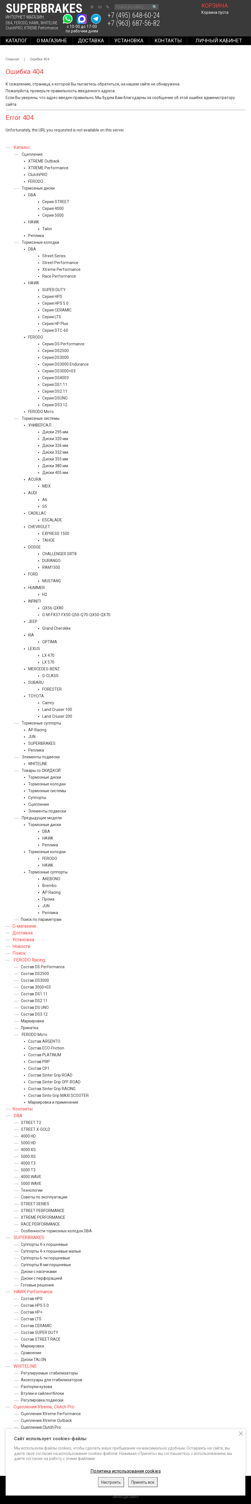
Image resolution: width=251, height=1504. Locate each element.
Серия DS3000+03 (58, 371)
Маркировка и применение (53, 1102)
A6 (44, 499)
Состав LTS (31, 1319)
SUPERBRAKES (41, 743)
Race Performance (59, 276)
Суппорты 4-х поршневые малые (51, 1251)
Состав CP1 (39, 1068)
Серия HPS (52, 296)
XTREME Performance (41, 28)
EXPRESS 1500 (55, 533)
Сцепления (32, 154)
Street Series (54, 256)
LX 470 (48, 655)
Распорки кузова (36, 1386)
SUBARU (36, 682)
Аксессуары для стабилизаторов (51, 1380)
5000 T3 (28, 1170)
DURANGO (51, 560)
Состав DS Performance (43, 967)
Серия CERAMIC (57, 310)
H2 (44, 594)
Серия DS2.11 (54, 391)
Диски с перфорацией (41, 1278)
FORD (33, 574)
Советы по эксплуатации (44, 1197)
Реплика (36, 235)
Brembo (49, 885)
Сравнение (31, 1353)
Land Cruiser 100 (57, 709)
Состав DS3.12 (34, 1014)
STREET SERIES (35, 1204)
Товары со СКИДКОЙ (41, 770)
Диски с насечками (39, 1271)
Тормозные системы (40, 418)
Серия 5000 (53, 215)
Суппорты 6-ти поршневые (45, 1258)
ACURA (34, 479)
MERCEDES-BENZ (44, 669)
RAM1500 (51, 567)
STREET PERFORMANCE (43, 1210)
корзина (214, 5)
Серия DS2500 (55, 350)
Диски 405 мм (55, 472)
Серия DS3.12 (54, 405)
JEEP (32, 621)
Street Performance (60, 262)
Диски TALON (33, 1359)
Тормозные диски (38, 188)
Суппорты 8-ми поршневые (46, 1265)
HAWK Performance (33, 1291)
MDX (46, 486)
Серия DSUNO (55, 398)
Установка (128, 40)
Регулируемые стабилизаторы (49, 1373)
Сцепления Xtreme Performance (51, 1413)
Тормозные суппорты (41, 723)
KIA (31, 635)
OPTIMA (49, 642)
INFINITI (34, 601)
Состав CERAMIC (36, 1325)
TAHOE (48, 540)
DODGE (34, 547)
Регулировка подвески (42, 1400)
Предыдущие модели (42, 818)
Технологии (32, 1190)
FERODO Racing (29, 960)
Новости (21, 946)
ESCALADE (52, 520)
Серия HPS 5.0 (55, 303)
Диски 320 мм (55, 438)
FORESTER (52, 689)
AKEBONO (51, 879)
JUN (31, 736)
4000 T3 (28, 1163)
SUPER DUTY (54, 289)
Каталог (16, 40)
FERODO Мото (41, 411)
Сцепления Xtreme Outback (46, 1420)
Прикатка (29, 1028)
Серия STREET (55, 201)
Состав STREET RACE (41, 1339)
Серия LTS (51, 317)
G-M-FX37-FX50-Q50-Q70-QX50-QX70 (76, 614)
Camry (48, 703)
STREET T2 (31, 1122)
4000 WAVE (31, 1176)
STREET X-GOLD (35, 1129)
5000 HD (28, 1143)
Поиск (19, 953)
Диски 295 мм (55, 432)
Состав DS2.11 (34, 1000)
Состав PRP (39, 1061)
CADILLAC (37, 513)
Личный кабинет (219, 40)
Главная (12, 59)
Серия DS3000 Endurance (65, 364)
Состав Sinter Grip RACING (51, 1088)
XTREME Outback (43, 161)
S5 (44, 506)
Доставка (91, 40)
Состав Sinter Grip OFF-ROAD (54, 1082)
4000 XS (28, 1149)
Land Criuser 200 (57, 716)
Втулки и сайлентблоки (42, 1393)
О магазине (52, 40)
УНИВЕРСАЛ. (40, 425)
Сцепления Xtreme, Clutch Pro (44, 1406)
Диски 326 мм (55, 445)
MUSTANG (51, 581)
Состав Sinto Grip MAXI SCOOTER (58, 1095)
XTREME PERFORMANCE (43, 1217)
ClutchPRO (14, 28)
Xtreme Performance (61, 269)
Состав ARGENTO (44, 1041)
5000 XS (28, 1156)
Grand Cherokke (56, 628)
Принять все (142, 1482)
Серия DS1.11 (54, 384)
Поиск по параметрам (41, 919)
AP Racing (37, 730)
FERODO (20, 23)
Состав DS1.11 (34, 994)
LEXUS (34, 648)
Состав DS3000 (35, 980)
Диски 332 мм (55, 452)
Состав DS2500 (35, 973)
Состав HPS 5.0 (35, 1305)
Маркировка (32, 1021)
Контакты (168, 40)
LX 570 (48, 662)
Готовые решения (37, 1285)
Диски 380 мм (55, 466)
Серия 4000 (53, 208)
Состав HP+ (31, 1312)
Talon (47, 229)
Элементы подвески (41, 757)
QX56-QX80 (52, 608)
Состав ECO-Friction (46, 1048)
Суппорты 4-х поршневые (44, 1244)
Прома (48, 899)
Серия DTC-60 (55, 330)
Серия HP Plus (55, 323)
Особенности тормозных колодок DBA (56, 1231)
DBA (9, 23)
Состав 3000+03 (36, 987)
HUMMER (36, 587)
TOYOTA (36, 696)
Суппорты (37, 797)
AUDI (32, 493)
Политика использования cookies (125, 1471)
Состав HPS (32, 1298)
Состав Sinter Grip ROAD (50, 1075)
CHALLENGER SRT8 (59, 554)
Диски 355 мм (55, 459)
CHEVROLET (39, 526)
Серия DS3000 (55, 357)
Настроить (111, 1482)
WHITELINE (49, 23)
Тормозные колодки (40, 242)
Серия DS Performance (63, 344)
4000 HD (28, 1136)
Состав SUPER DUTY (39, 1332)
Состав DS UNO (35, 1007)
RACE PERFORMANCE (40, 1224)
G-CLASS (50, 675)
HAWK (34, 23)
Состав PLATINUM (44, 1055)
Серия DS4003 (55, 378)
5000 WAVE (31, 1183)
